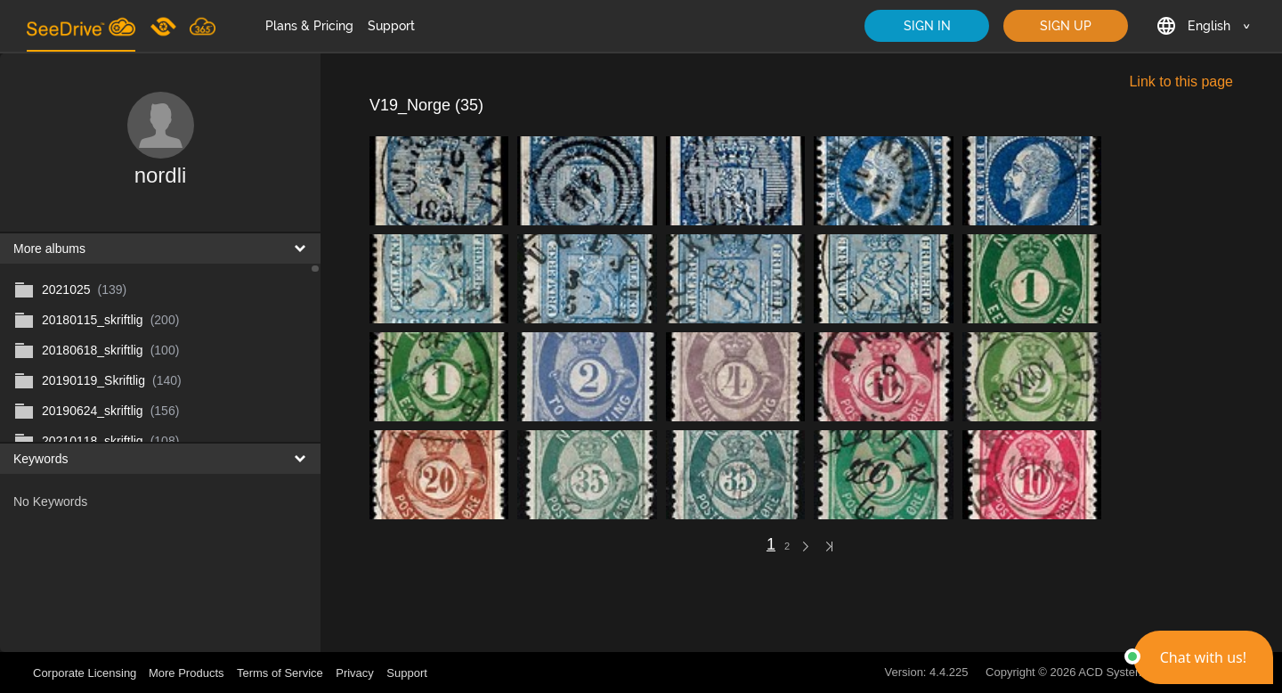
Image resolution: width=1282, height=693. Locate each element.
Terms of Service (280, 673)
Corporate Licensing (86, 673)
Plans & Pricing (309, 26)
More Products (186, 673)
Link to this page (1181, 81)
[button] (1203, 657)
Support (391, 26)
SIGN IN (927, 26)
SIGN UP (1065, 26)
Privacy (355, 673)
